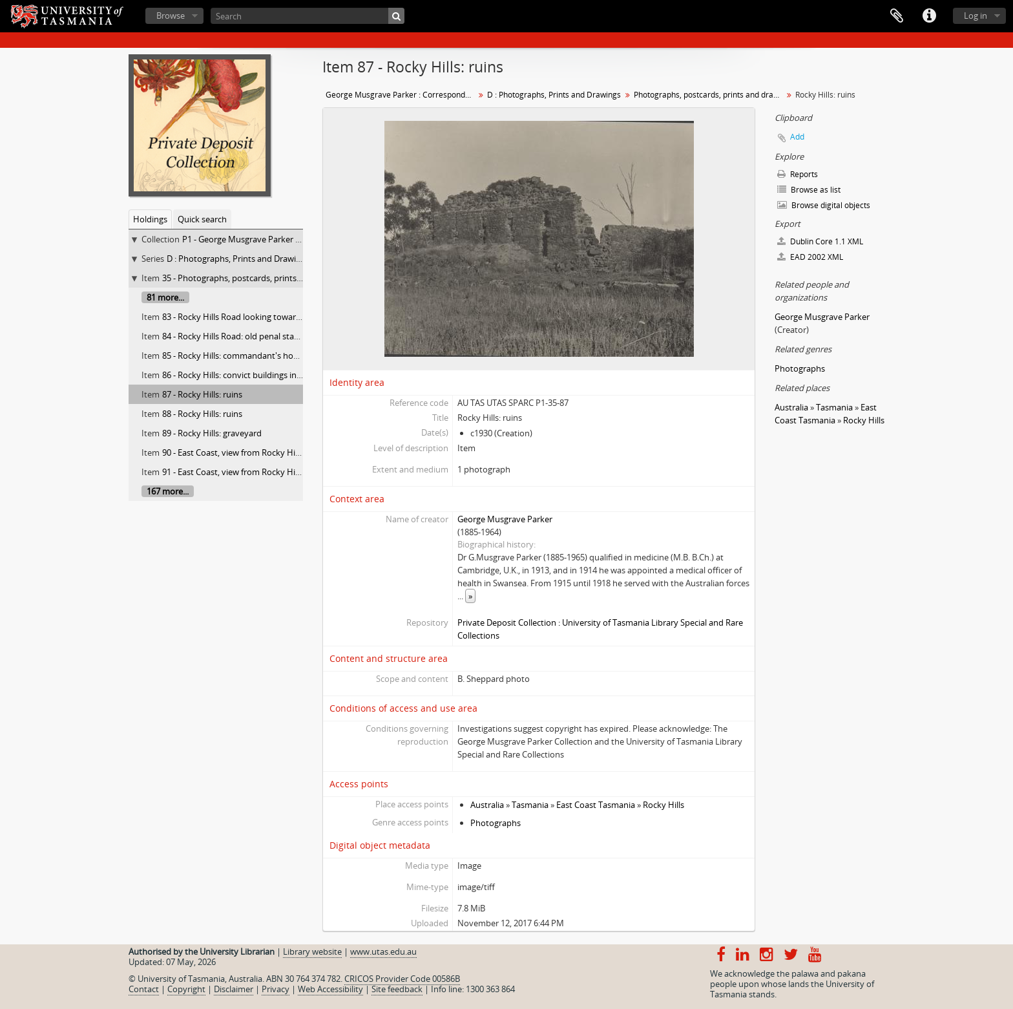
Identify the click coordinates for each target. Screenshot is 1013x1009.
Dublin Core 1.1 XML (820, 241)
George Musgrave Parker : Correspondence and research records (401, 94)
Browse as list (809, 189)
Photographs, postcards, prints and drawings (710, 94)
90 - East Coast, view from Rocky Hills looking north (259, 452)
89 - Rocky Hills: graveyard (212, 433)
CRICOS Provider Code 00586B (402, 978)
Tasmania (530, 805)
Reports (797, 174)
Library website (312, 951)
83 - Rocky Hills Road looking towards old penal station (266, 317)
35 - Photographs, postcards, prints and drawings (256, 278)
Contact (144, 989)
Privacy (275, 989)
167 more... (168, 491)
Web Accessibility (330, 989)
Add (797, 136)
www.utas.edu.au (383, 951)
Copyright (186, 989)
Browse (170, 15)
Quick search (202, 219)
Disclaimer (233, 989)
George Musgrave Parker (504, 519)
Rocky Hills (663, 805)
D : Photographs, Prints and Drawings (238, 258)
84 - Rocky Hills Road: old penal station (235, 336)
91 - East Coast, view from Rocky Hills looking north (259, 472)
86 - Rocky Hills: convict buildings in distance (246, 375)
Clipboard (897, 16)
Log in (975, 15)
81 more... (165, 297)
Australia (487, 805)
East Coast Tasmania (595, 805)
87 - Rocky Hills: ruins (202, 394)
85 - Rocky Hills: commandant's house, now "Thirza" (260, 355)
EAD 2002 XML (810, 256)
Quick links (929, 16)
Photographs (495, 823)
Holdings (150, 219)
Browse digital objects (823, 205)
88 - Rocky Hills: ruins (202, 414)
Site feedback (397, 989)
